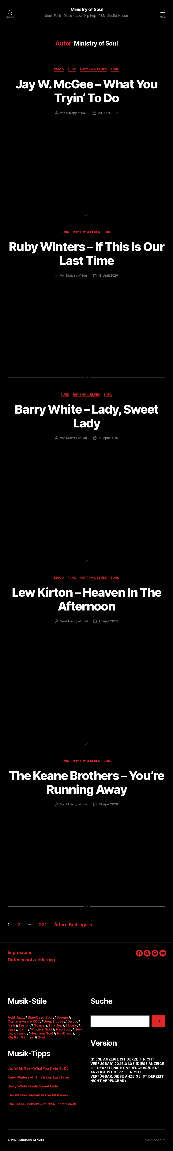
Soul (115, 69)
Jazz (11, 1029)
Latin (23, 1029)
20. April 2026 (108, 113)
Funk (72, 69)
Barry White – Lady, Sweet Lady (86, 416)
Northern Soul (41, 1033)
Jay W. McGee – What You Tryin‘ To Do (86, 91)
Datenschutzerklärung (31, 959)
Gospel (39, 1025)
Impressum (19, 952)
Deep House (53, 1021)
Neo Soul (63, 1029)
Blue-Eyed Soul (40, 1017)
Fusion (24, 1025)
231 (43, 924)
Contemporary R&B (24, 1021)
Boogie (62, 1017)
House (71, 1025)
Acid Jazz (16, 1017)
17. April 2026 (108, 621)
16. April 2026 (108, 804)
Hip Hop (55, 1025)
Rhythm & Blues (93, 69)
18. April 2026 (108, 438)
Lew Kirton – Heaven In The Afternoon (86, 599)
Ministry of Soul (86, 9)
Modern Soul (41, 1029)
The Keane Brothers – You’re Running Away (86, 782)
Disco (59, 69)
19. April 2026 (108, 275)
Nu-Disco (64, 1033)
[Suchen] (158, 1021)
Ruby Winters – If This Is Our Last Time (86, 253)
